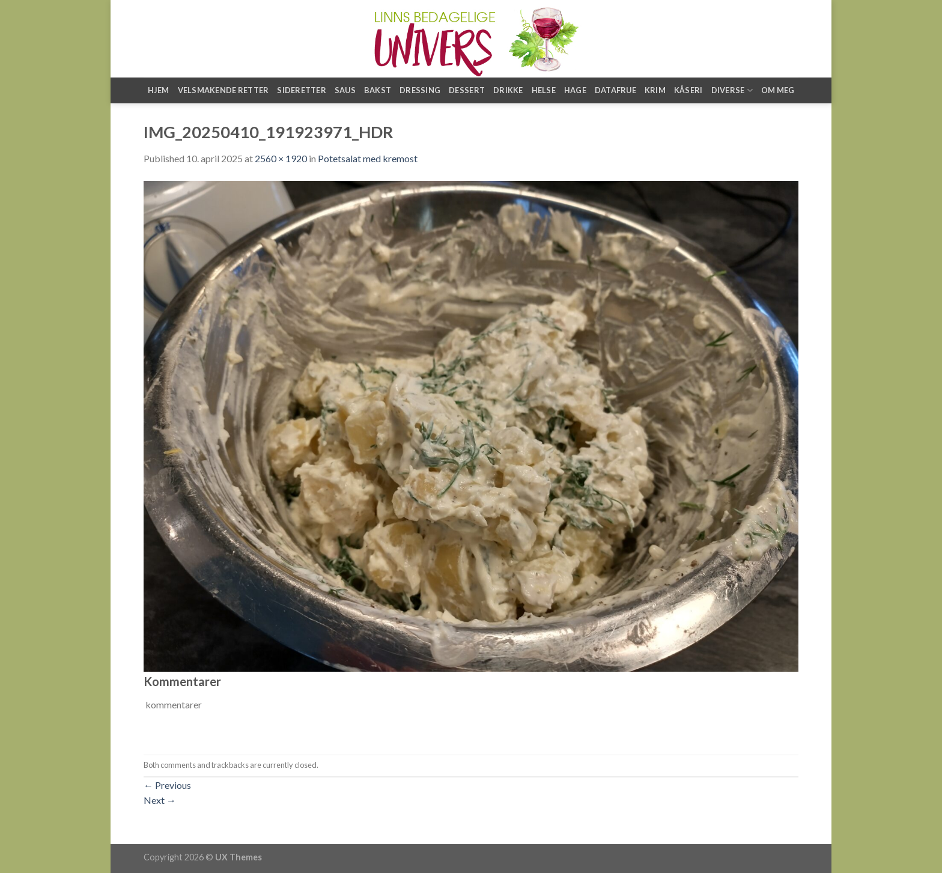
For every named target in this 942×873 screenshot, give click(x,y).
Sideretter (301, 90)
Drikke (508, 90)
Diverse (732, 90)
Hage (575, 90)
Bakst (377, 90)
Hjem (158, 90)
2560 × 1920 (281, 158)
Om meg (778, 90)
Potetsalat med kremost (368, 158)
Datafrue (615, 90)
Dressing (420, 90)
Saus (345, 90)
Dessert (467, 90)
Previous (167, 785)
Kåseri (688, 90)
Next (160, 800)
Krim (655, 90)
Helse (544, 90)
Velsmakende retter (223, 90)
